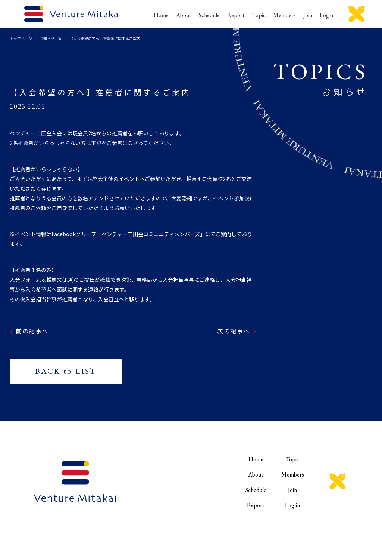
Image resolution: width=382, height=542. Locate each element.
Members (284, 15)
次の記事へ (233, 330)
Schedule (209, 15)
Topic (259, 15)
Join (307, 15)
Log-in (327, 15)
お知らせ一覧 (51, 38)
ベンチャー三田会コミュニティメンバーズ (150, 234)
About (183, 15)
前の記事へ (32, 330)
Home (161, 15)
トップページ (21, 38)
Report (236, 15)
